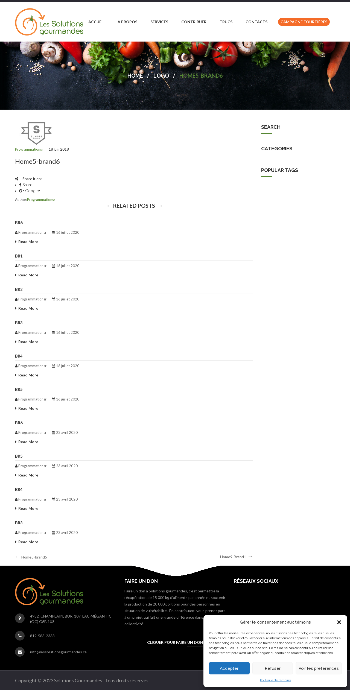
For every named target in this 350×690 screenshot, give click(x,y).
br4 (19, 355)
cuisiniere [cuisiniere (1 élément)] (300, 226)
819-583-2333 (42, 635)
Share (25, 185)
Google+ (29, 191)
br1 (19, 255)
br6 (19, 222)
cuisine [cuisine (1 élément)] (272, 226)
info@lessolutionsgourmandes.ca (58, 652)
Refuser (273, 668)
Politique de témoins (275, 680)
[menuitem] (96, 22)
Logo (161, 75)
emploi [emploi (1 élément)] (272, 238)
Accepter (229, 668)
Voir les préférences (319, 668)
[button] (339, 622)
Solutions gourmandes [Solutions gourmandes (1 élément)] (309, 238)
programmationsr (29, 149)
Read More (28, 241)
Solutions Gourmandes (280, 191)
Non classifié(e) (274, 180)
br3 (19, 322)
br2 (19, 289)
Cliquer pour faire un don (175, 642)
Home (135, 75)
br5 (19, 389)
